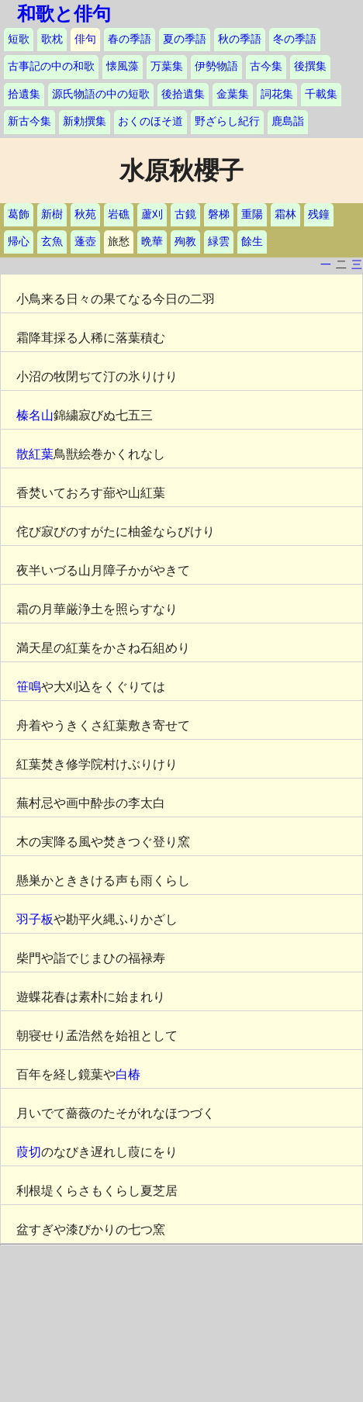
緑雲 (219, 241)
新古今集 (29, 121)
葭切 (28, 1152)
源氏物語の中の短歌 (101, 94)
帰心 (18, 241)
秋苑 (85, 214)
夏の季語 (184, 39)
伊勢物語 (216, 66)
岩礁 (119, 214)
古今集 (266, 66)
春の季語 (129, 39)
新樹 (52, 214)
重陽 (252, 214)
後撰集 (310, 66)
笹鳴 (28, 686)
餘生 (252, 241)
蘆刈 (152, 214)
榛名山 (35, 415)
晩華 (152, 241)
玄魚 (52, 241)
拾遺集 (24, 94)
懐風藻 (122, 66)
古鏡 (185, 214)
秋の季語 (239, 39)
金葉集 (232, 94)
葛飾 (18, 214)
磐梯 (219, 214)
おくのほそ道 (150, 121)
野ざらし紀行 (227, 121)
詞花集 (277, 94)
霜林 (285, 214)
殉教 (185, 241)
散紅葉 (35, 454)
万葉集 (166, 66)
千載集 (321, 94)
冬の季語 (294, 39)
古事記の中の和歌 (51, 66)
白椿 (128, 1074)
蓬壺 (85, 241)
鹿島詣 (287, 121)
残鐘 (319, 214)
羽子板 (35, 919)
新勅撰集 (84, 121)
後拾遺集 (183, 94)
